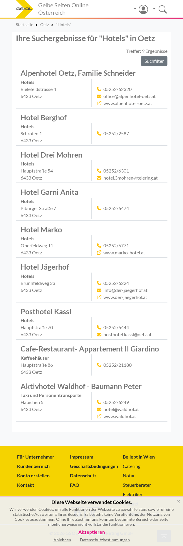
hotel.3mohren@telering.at (130, 177)
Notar (129, 475)
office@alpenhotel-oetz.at (129, 96)
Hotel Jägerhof (45, 267)
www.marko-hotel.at (124, 252)
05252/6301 (116, 170)
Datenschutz (83, 475)
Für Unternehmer (35, 456)
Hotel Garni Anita (49, 192)
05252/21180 (117, 365)
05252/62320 (117, 89)
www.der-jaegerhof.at (125, 297)
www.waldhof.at (119, 416)
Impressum (81, 456)
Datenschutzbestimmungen (105, 539)
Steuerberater (137, 485)
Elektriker (132, 494)
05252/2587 (116, 133)
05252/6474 (116, 208)
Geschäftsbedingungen (91, 466)
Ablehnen (62, 539)
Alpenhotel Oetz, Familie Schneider (78, 73)
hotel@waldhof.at (121, 409)
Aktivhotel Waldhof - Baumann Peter (81, 386)
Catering (131, 466)
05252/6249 (116, 402)
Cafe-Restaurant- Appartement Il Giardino (90, 348)
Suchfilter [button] (154, 61)
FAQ (74, 485)
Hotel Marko (41, 229)
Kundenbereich (33, 466)
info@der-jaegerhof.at (125, 290)
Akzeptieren (91, 532)
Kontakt (25, 485)
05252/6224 (116, 283)
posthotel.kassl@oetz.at (127, 334)
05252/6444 (116, 327)
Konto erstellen (33, 475)
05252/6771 (116, 245)
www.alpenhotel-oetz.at (127, 103)
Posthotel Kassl (46, 311)
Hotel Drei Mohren (51, 155)
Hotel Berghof (44, 117)
